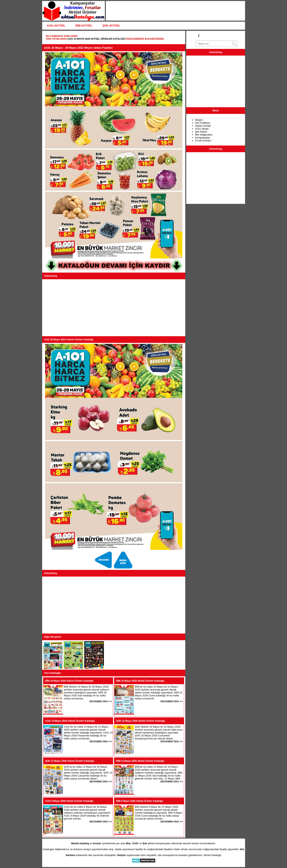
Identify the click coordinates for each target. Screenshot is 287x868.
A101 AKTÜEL (56, 25)
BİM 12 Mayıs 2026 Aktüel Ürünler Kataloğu (140, 761)
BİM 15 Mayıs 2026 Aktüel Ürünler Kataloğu (140, 680)
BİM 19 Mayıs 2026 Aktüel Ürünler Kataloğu (69, 680)
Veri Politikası (202, 122)
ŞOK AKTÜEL (111, 25)
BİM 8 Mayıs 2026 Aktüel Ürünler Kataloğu (139, 801)
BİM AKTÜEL (83, 25)
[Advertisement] (113, 307)
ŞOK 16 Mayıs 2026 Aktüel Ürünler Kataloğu (140, 721)
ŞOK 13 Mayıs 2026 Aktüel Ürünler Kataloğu (69, 761)
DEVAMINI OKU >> (101, 701)
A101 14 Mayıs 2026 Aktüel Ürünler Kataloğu (96, 39)
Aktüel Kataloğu (212, 855)
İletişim (199, 119)
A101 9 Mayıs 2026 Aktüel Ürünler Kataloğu (69, 801)
